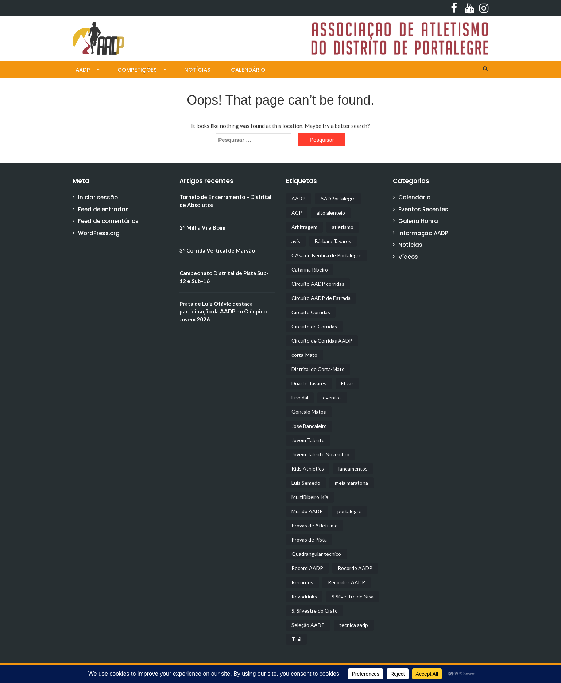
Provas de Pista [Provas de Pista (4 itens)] (309, 539)
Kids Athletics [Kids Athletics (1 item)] (307, 468)
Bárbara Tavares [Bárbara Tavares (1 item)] (333, 241)
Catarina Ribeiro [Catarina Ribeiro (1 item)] (309, 269)
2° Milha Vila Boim (202, 227)
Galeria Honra (418, 221)
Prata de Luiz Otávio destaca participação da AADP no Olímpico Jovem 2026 (223, 311)
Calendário (248, 70)
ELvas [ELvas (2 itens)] (347, 383)
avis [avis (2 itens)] (295, 241)
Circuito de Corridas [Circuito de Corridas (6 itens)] (314, 326)
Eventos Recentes (423, 209)
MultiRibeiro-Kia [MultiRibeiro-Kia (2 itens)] (309, 497)
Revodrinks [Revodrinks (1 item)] (304, 596)
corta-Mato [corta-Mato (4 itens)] (304, 355)
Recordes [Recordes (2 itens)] (302, 582)
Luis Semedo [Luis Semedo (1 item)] (305, 483)
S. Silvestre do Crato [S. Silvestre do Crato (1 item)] (314, 611)
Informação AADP (423, 233)
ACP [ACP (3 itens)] (296, 213)
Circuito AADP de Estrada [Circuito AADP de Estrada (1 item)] (321, 298)
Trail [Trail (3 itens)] (296, 639)
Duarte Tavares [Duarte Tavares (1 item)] (308, 383)
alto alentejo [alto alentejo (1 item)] (331, 213)
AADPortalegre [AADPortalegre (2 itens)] (338, 198)
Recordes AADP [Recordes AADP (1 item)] (346, 582)
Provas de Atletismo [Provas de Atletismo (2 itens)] (314, 525)
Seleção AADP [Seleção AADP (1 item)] (308, 625)
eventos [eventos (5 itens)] (332, 397)
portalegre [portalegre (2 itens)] (349, 511)
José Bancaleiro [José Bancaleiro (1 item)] (309, 426)
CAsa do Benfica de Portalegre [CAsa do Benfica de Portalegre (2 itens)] (326, 255)
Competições (137, 70)
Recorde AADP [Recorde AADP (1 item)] (355, 568)
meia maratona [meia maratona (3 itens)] (351, 483)
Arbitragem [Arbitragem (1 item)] (304, 227)
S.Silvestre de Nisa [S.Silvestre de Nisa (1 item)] (353, 596)
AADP (83, 70)
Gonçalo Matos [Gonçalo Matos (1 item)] (308, 412)
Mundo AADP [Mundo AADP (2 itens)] (307, 511)
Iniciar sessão (98, 197)
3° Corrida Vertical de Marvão (217, 250)
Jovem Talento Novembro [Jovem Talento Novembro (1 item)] (320, 454)
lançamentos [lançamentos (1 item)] (353, 468)
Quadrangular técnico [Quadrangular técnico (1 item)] (316, 554)
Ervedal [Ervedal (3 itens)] (299, 397)
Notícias (197, 70)
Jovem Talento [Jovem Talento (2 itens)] (308, 440)
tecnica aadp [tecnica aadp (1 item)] (353, 625)
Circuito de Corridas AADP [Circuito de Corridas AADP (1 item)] (321, 340)
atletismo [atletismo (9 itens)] (342, 227)
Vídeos (408, 257)
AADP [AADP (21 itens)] (298, 198)
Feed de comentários (108, 221)
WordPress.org (99, 233)
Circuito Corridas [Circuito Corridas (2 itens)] (310, 312)
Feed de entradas (103, 209)
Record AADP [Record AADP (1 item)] (307, 568)
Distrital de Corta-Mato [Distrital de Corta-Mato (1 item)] (318, 369)
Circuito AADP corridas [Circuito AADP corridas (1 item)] (317, 284)
